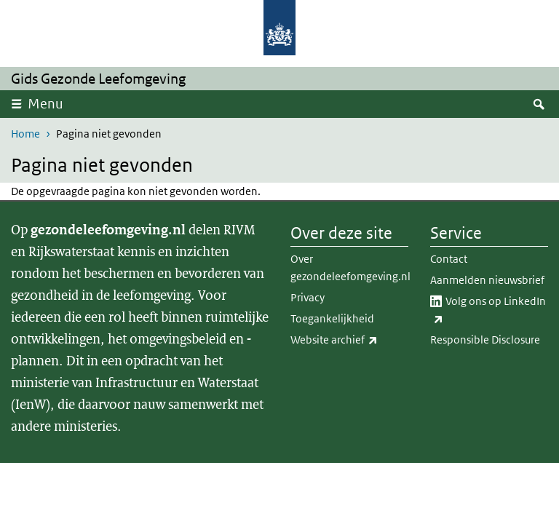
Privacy (307, 297)
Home (25, 133)
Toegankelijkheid (332, 318)
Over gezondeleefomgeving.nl (349, 267)
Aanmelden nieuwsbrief (487, 280)
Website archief (349, 340)
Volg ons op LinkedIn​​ (488, 311)
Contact (448, 259)
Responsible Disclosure (485, 339)
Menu (45, 103)
